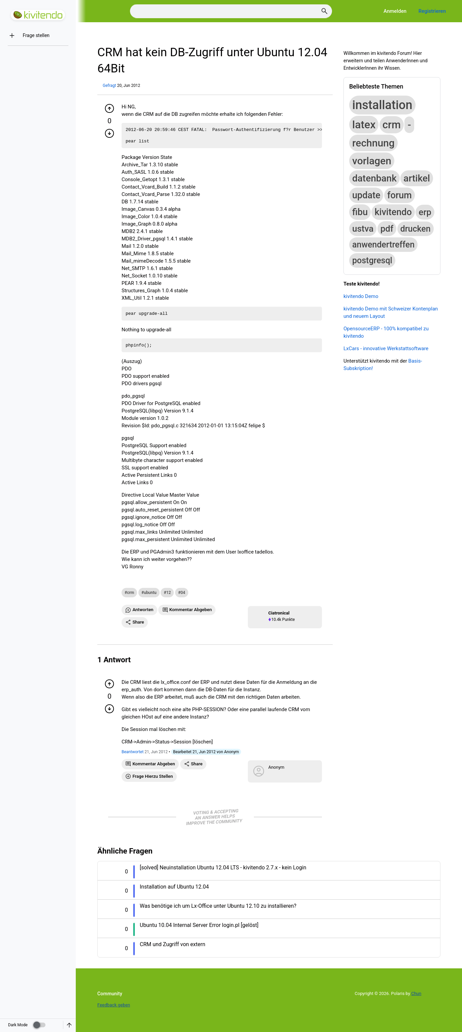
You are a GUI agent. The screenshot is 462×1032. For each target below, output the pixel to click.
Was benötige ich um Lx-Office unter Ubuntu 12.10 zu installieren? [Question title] (218, 906)
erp (425, 212)
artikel (416, 178)
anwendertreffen (383, 244)
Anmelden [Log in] (395, 11)
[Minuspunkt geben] (109, 133)
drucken (415, 229)
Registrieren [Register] (432, 11)
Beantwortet (132, 752)
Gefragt (109, 85)
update (366, 195)
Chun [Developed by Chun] (416, 993)
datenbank (374, 178)
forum (399, 195)
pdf (387, 229)
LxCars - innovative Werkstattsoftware (385, 348)
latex (363, 124)
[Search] (231, 11)
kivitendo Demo (360, 296)
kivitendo (392, 212)
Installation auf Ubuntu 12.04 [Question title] (174, 887)
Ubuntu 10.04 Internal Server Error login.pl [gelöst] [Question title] (199, 925)
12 (168, 592)
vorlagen (371, 161)
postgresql (372, 260)
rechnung (373, 143)
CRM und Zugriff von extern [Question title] (172, 944)
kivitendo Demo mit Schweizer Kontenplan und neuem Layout (390, 312)
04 (182, 592)
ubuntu (150, 592)
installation (382, 105)
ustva (362, 229)
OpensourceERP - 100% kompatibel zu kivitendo (386, 332)
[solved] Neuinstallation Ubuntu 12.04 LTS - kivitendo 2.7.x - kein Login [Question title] (223, 867)
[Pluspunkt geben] (109, 108)
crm (130, 592)
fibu (360, 212)
